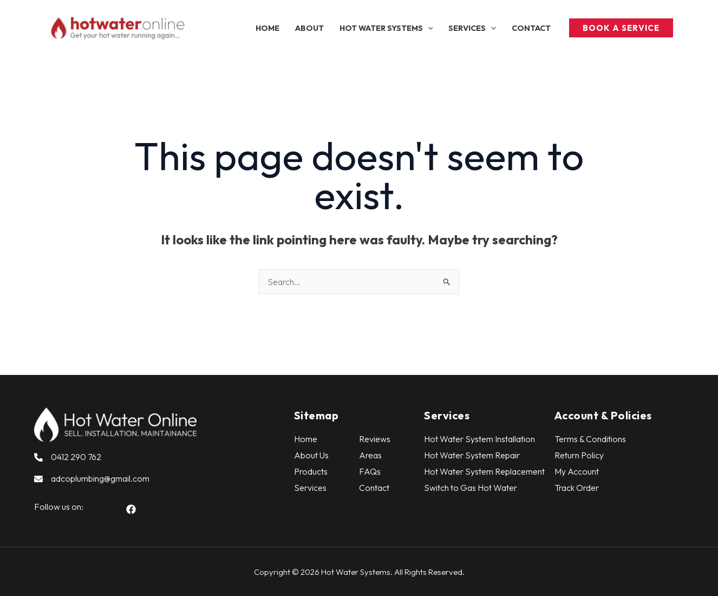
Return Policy (579, 455)
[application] (428, 28)
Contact (374, 487)
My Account (576, 471)
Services (310, 487)
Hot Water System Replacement (484, 471)
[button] (385, 28)
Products (311, 471)
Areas (370, 455)
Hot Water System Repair (472, 455)
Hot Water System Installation (479, 438)
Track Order (576, 487)
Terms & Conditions (590, 438)
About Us (311, 455)
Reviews (374, 438)
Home (305, 438)
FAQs (370, 471)
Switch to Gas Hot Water (470, 487)
